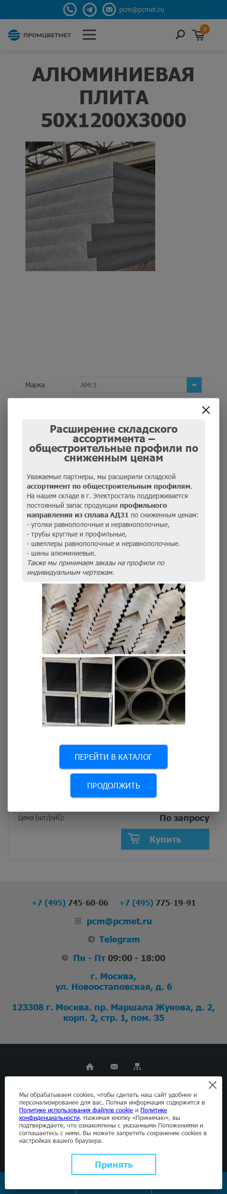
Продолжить (113, 784)
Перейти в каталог (113, 756)
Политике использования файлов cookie (76, 1110)
